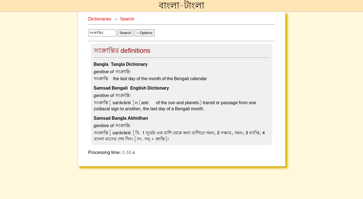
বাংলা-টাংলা (181, 6)
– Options (144, 33)
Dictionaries (100, 19)
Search (127, 19)
